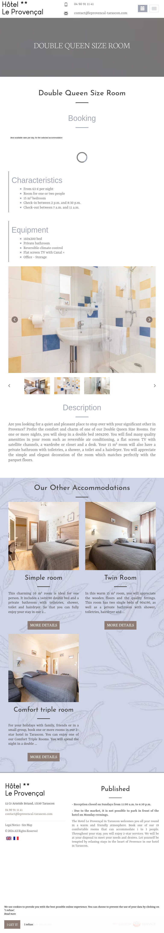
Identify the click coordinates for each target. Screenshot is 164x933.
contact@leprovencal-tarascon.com (100, 13)
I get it (12, 924)
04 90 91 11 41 (84, 4)
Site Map (27, 825)
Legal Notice (12, 825)
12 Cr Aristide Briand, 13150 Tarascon (29, 803)
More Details (43, 624)
